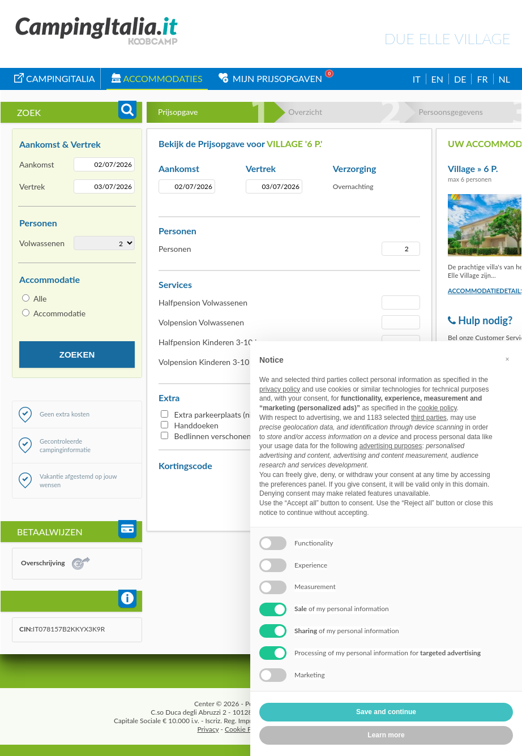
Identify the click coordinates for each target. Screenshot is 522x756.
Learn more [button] (385, 735)
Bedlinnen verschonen (212, 436)
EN (437, 79)
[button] (507, 359)
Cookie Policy (245, 729)
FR (482, 79)
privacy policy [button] (279, 389)
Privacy (208, 729)
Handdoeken (196, 425)
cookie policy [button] (437, 408)
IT (417, 79)
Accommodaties (157, 78)
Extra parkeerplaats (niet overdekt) (234, 414)
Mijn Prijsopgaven (270, 78)
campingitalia (54, 78)
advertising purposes (391, 446)
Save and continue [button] (386, 712)
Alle (39, 298)
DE (460, 79)
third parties (429, 418)
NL (504, 79)
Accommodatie (59, 313)
